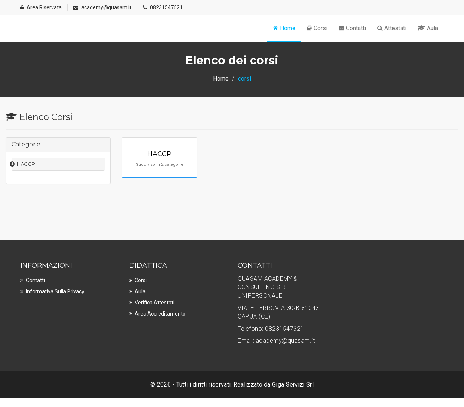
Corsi (317, 28)
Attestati (391, 28)
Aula (428, 28)
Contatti (352, 28)
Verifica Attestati (154, 303)
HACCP (26, 164)
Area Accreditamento (160, 314)
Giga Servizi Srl (293, 384)
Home (284, 28)
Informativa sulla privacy (55, 291)
